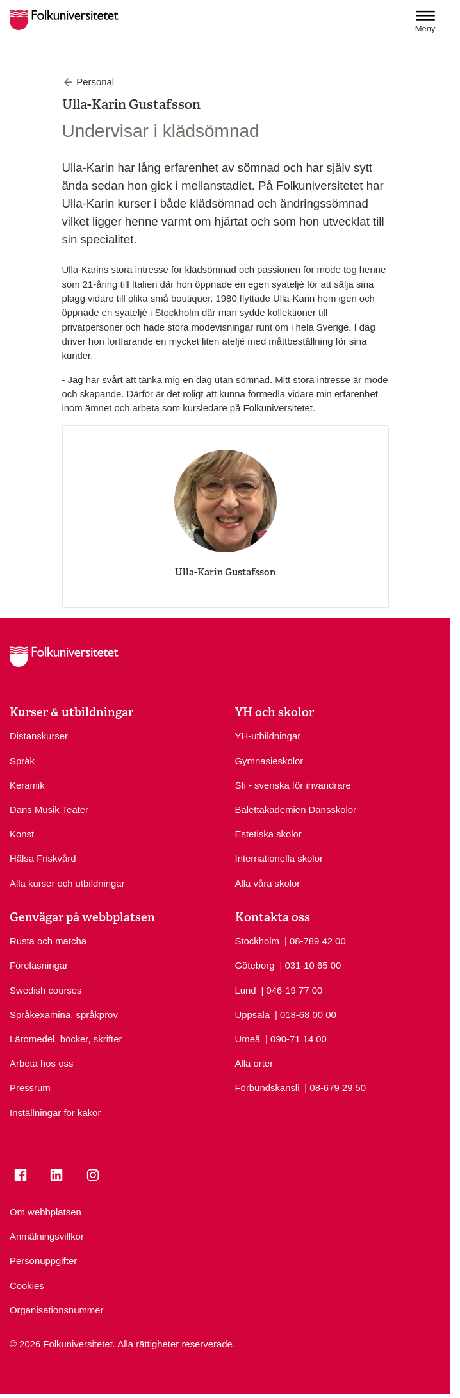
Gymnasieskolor (269, 761)
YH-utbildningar (268, 736)
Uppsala (252, 1015)
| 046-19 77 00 (292, 989)
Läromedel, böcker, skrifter (66, 1039)
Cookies (27, 1286)
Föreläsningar (39, 965)
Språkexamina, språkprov (64, 1015)
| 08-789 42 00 (315, 940)
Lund (245, 990)
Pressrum (30, 1088)
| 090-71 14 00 (296, 1038)
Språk (22, 761)
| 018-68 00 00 (305, 1014)
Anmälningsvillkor (47, 1236)
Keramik (27, 785)
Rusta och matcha (48, 941)
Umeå (248, 1039)
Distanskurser (39, 736)
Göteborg (255, 965)
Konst (22, 834)
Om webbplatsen (45, 1212)
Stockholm (257, 941)
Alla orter (254, 1063)
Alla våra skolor (267, 883)
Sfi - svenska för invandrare (293, 785)
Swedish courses (46, 990)
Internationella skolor (279, 858)
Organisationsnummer (57, 1310)
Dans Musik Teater (49, 810)
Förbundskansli (267, 1088)
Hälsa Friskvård (43, 858)
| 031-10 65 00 (310, 964)
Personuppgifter (43, 1261)
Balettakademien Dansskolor (296, 810)
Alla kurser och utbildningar (67, 883)
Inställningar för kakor (55, 1113)
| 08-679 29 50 (335, 1087)
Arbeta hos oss (41, 1063)
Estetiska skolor (268, 834)
